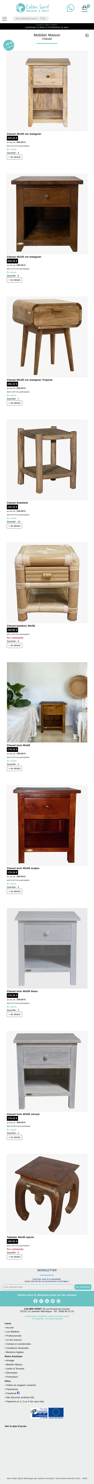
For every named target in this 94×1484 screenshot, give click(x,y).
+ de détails (14, 157)
